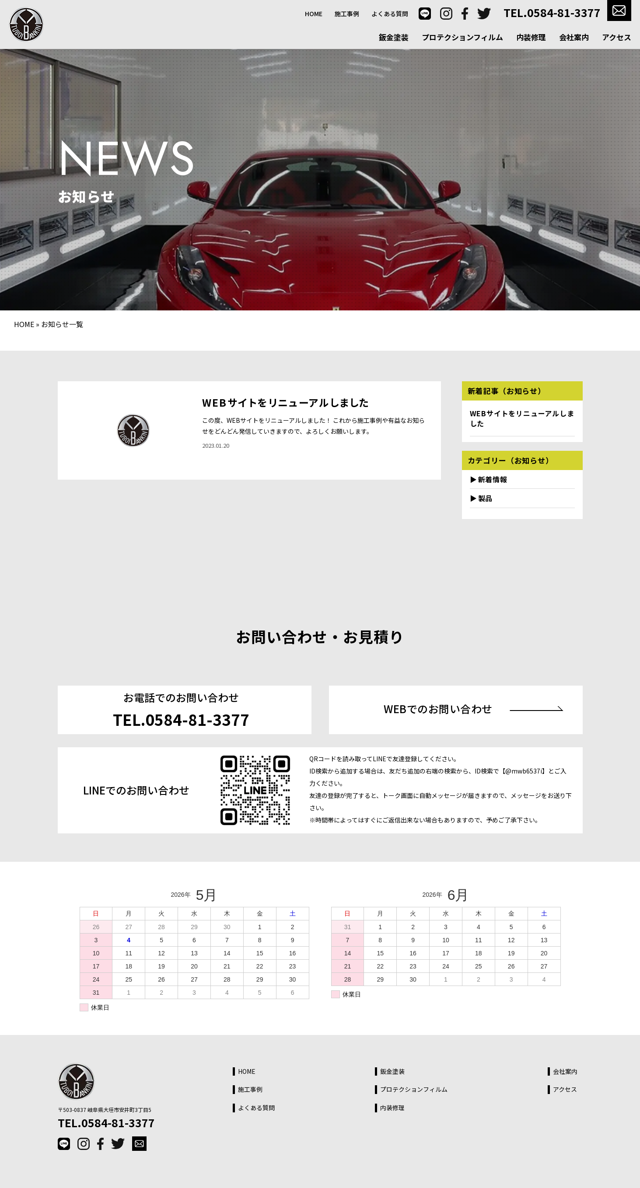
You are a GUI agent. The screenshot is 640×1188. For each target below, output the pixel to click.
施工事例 (347, 14)
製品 (485, 498)
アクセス (616, 36)
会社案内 (574, 36)
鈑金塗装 (394, 36)
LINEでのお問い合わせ (136, 790)
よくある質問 (389, 14)
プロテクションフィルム (462, 36)
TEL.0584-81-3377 (552, 12)
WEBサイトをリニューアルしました (286, 402)
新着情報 (492, 479)
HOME (313, 14)
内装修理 (531, 36)
